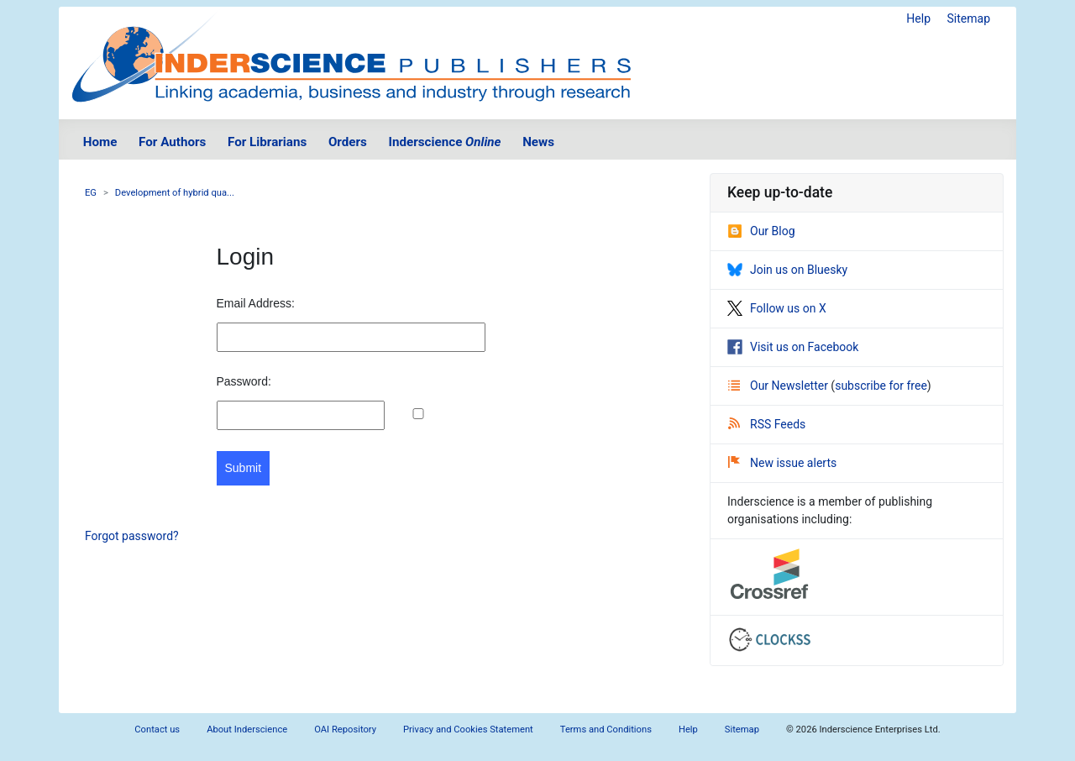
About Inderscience (247, 729)
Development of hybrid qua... (174, 192)
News (538, 142)
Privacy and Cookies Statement (468, 729)
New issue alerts (782, 463)
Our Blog (761, 231)
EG (91, 192)
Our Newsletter (779, 385)
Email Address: (256, 303)
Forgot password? (132, 536)
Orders (347, 142)
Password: (244, 381)
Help (918, 18)
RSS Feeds (766, 424)
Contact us (157, 729)
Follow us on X (776, 308)
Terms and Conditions (606, 729)
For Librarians (267, 142)
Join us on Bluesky (787, 269)
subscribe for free (881, 385)
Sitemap (968, 18)
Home (100, 142)
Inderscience (445, 142)
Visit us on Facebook (792, 347)
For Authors (172, 142)
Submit (243, 468)
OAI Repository (345, 729)
